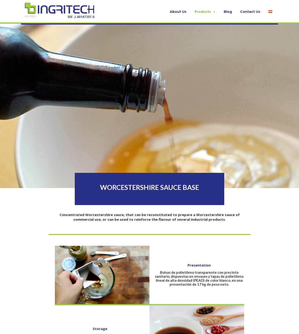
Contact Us (250, 12)
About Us (178, 12)
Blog (228, 12)
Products (203, 12)
